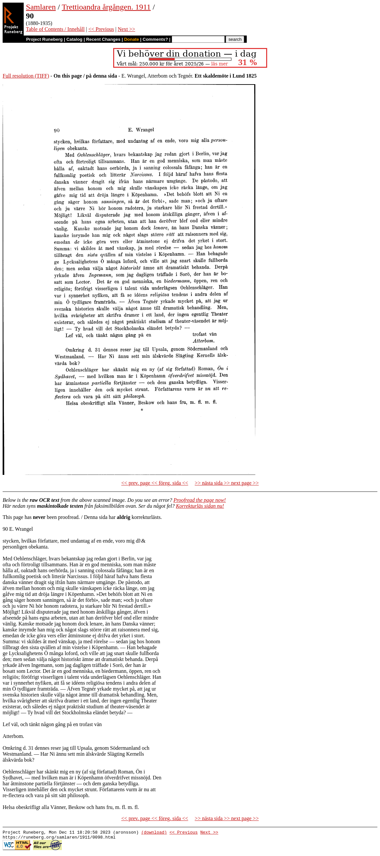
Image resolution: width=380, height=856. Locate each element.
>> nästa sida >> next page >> (227, 483)
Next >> (126, 29)
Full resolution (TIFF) (26, 76)
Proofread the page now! (199, 500)
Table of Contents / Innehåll (55, 29)
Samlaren (41, 7)
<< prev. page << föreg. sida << (154, 483)
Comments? (155, 39)
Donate (131, 39)
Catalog (74, 39)
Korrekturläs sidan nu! (200, 506)
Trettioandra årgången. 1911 (106, 7)
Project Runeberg (44, 39)
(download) (154, 833)
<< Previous (101, 29)
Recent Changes (103, 39)
